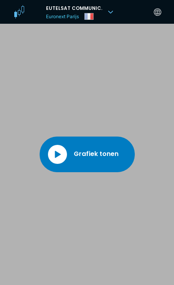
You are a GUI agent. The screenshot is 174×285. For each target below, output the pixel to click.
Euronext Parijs (62, 16)
